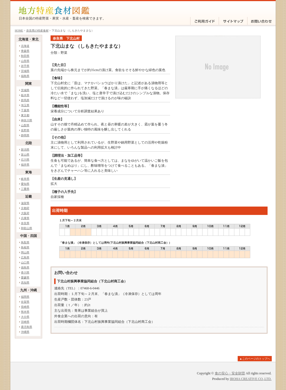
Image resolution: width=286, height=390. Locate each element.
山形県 (25, 60)
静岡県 (25, 135)
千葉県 (25, 110)
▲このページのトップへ (254, 358)
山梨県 (25, 125)
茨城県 (25, 90)
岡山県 (25, 252)
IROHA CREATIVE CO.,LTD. (250, 379)
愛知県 (25, 183)
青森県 (25, 50)
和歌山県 (26, 228)
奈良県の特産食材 (37, 30)
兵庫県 (25, 218)
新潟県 (25, 149)
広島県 (25, 257)
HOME (19, 30)
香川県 (25, 272)
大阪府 (25, 213)
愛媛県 (25, 277)
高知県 (25, 282)
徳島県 (25, 267)
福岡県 (25, 296)
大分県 (25, 316)
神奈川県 (26, 120)
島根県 (25, 247)
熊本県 (25, 311)
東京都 (25, 115)
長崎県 (25, 306)
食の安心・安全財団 (230, 373)
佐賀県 (25, 301)
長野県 (25, 130)
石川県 (25, 159)
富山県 (25, 154)
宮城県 (25, 70)
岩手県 (25, 65)
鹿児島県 (26, 326)
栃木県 (25, 95)
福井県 (25, 164)
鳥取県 (25, 242)
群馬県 (25, 100)
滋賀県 (25, 203)
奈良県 (25, 223)
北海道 (25, 45)
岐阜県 (25, 178)
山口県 (25, 262)
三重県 (25, 188)
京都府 (25, 208)
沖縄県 (25, 331)
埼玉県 (25, 105)
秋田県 (25, 55)
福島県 (25, 75)
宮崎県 (25, 321)
